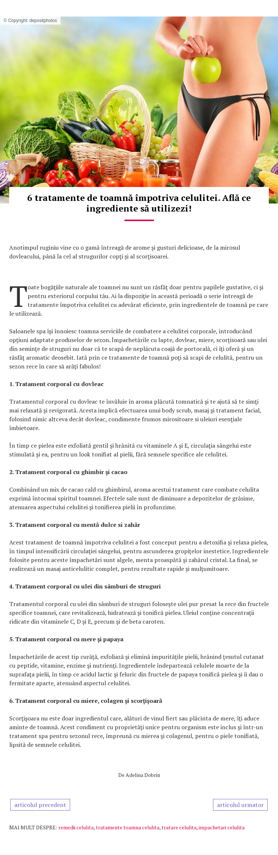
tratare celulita (179, 827)
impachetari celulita (222, 827)
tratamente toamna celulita (127, 827)
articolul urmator (240, 805)
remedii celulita (76, 827)
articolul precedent (40, 805)
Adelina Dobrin (143, 774)
